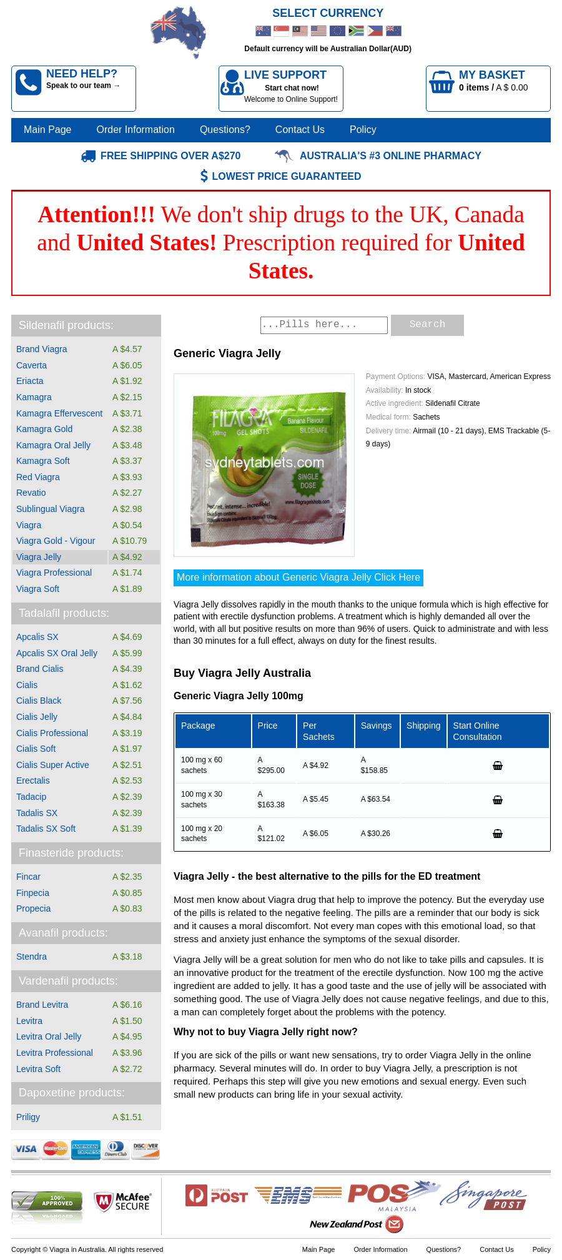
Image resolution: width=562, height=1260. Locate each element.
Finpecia (32, 893)
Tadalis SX (36, 813)
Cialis (26, 685)
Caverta (31, 365)
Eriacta (30, 381)
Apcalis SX (37, 637)
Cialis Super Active (52, 765)
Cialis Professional (52, 733)
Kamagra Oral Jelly (53, 445)
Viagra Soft (37, 589)
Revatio (31, 493)
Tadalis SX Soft (46, 829)
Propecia (33, 908)
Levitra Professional (54, 1053)
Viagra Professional (54, 573)
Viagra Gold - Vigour (55, 541)
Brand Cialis (39, 669)
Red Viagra (38, 477)
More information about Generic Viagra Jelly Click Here (298, 577)
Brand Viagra (41, 349)
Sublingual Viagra (50, 509)
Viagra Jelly (38, 557)
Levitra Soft (38, 1069)
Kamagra (34, 397)
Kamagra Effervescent (59, 413)
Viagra (28, 525)
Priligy (28, 1117)
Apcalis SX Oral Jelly (56, 653)
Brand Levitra (42, 1005)
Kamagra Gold (44, 429)
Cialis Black (38, 701)
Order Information (136, 129)
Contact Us (300, 129)
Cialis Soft (36, 749)
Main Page (48, 129)
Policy (363, 129)
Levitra (29, 1021)
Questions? (225, 129)
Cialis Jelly (36, 717)
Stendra (31, 957)
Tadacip (31, 797)
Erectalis (33, 780)
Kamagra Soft (43, 461)
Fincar (28, 877)
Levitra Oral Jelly (48, 1036)
